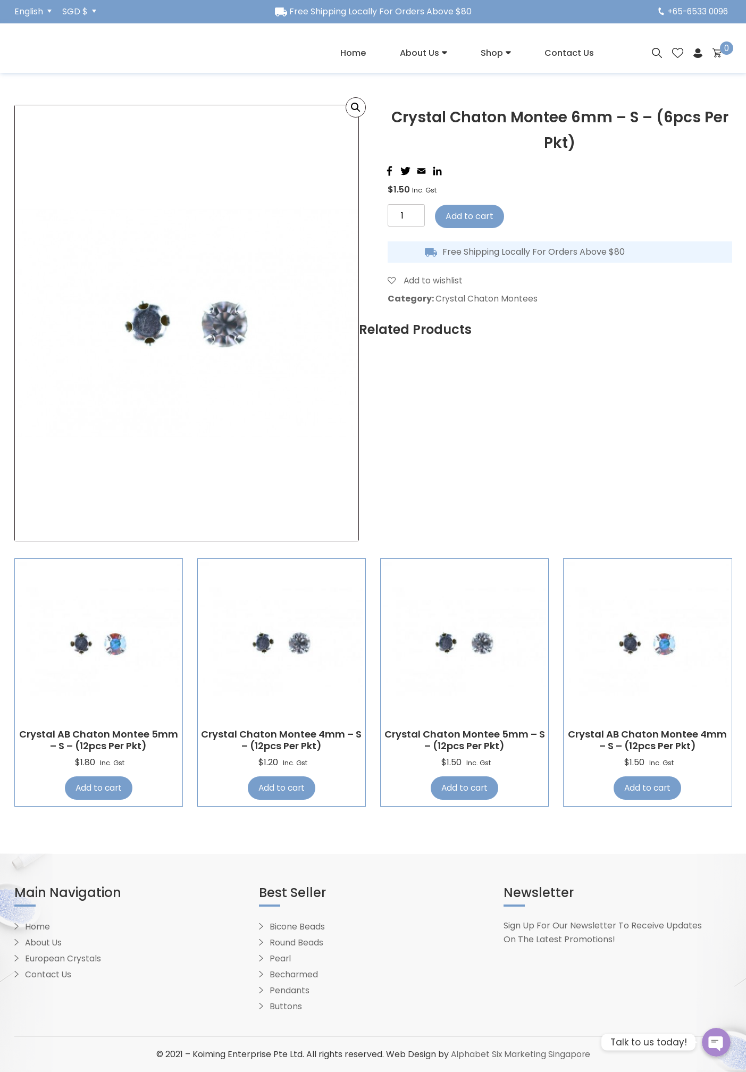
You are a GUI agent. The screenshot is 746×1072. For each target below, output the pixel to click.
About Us (419, 53)
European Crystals (63, 959)
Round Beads (296, 943)
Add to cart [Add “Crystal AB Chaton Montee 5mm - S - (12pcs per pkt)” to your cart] (98, 788)
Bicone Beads (297, 927)
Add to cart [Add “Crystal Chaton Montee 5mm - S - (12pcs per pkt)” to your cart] (465, 788)
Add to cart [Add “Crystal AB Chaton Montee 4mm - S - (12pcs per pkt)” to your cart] (648, 788)
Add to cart (469, 216)
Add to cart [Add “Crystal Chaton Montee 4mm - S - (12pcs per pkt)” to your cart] (281, 788)
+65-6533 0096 (691, 11)
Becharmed (294, 975)
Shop (492, 53)
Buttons (286, 1007)
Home (353, 53)
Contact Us (569, 53)
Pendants (289, 991)
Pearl (280, 959)
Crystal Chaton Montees (486, 298)
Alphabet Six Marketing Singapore (520, 1055)
